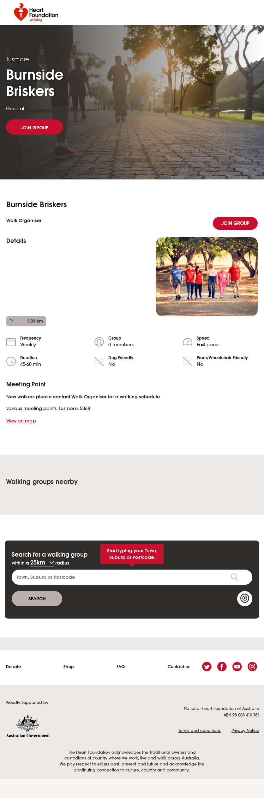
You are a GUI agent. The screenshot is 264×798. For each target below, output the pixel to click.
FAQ (121, 666)
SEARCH (37, 598)
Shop (68, 666)
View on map (21, 421)
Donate (13, 666)
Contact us (179, 666)
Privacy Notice (245, 730)
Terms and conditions (199, 730)
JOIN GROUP (34, 127)
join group (235, 223)
